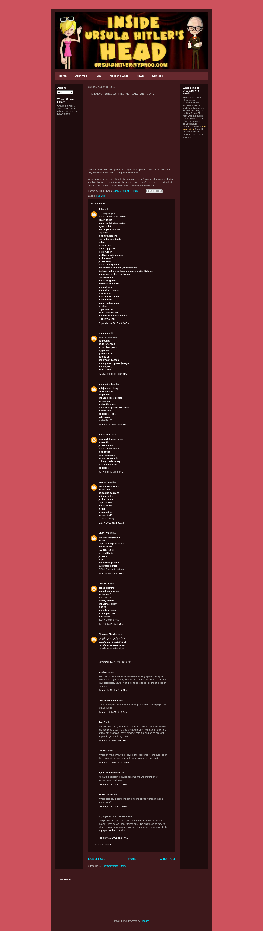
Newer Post (96, 859)
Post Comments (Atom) (114, 866)
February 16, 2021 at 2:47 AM (113, 837)
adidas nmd (105, 434)
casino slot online (108, 700)
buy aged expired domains (112, 830)
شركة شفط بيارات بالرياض (112, 645)
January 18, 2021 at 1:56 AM (113, 712)
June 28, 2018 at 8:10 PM (111, 573)
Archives (81, 75)
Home (63, 75)
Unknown (104, 482)
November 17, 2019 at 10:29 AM (115, 662)
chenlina (103, 333)
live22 (102, 722)
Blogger (145, 921)
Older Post (167, 859)
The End (100, 195)
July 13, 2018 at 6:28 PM (111, 624)
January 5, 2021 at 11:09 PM (113, 690)
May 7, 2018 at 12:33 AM (111, 522)
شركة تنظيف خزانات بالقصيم (113, 641)
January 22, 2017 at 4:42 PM (113, 424)
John (101, 209)
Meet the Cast (119, 75)
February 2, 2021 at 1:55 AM (113, 784)
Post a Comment (103, 844)
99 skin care (105, 794)
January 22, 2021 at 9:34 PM (113, 740)
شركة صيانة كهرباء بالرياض (112, 648)
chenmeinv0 (105, 384)
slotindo (103, 750)
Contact (157, 75)
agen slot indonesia (109, 772)
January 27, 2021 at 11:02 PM (114, 762)
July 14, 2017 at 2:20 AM (111, 472)
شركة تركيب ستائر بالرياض (112, 638)
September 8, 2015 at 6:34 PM (114, 323)
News (140, 75)
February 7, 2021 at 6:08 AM (113, 806)
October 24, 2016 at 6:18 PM (113, 374)
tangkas (103, 672)
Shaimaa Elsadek (108, 634)
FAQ (98, 75)
